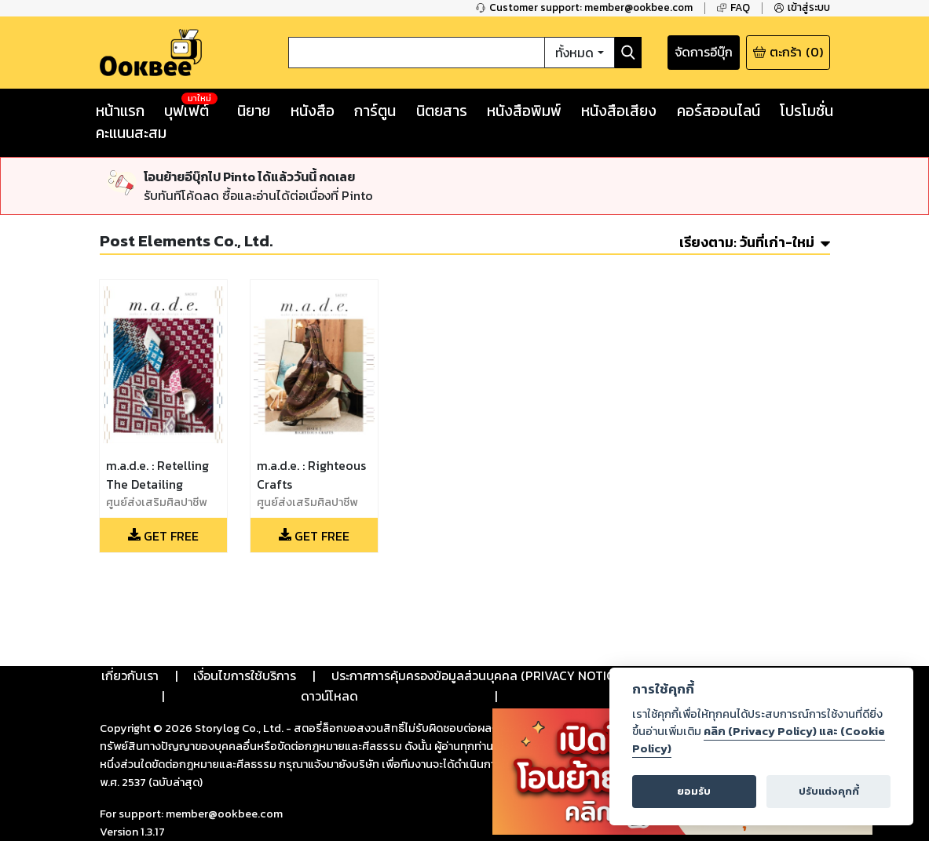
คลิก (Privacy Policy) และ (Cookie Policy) (758, 740)
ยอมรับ (694, 791)
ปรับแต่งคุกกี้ (829, 791)
